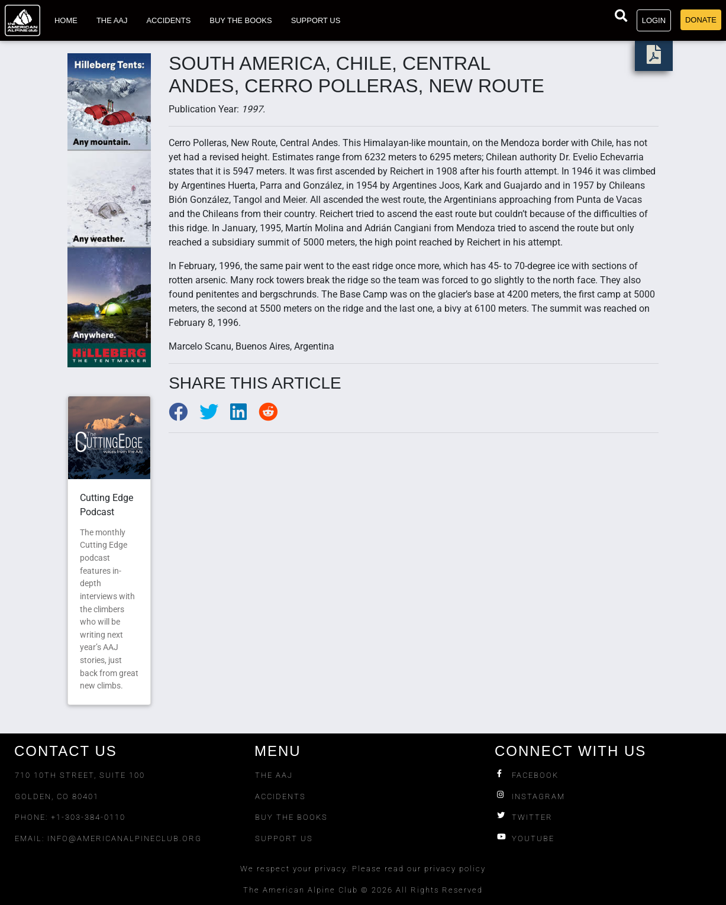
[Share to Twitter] (214, 415)
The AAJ (112, 20)
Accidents (168, 20)
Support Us (316, 20)
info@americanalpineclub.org (124, 838)
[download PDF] (654, 58)
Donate (701, 19)
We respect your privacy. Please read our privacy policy (363, 868)
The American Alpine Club (300, 889)
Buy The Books (291, 817)
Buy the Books (240, 20)
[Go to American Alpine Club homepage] (22, 20)
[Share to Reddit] (273, 415)
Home (66, 20)
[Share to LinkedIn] (244, 415)
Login (654, 20)
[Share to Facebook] (184, 415)
